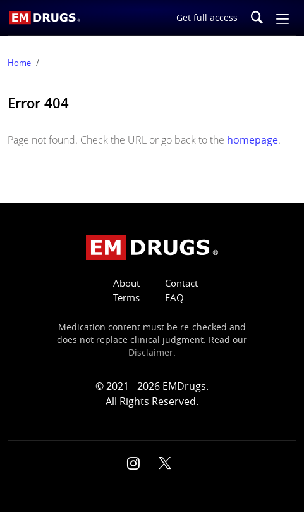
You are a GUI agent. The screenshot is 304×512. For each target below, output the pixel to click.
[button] (282, 17)
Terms (126, 298)
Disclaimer (150, 352)
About (126, 283)
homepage (252, 140)
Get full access (207, 17)
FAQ (174, 298)
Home (19, 62)
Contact (181, 283)
